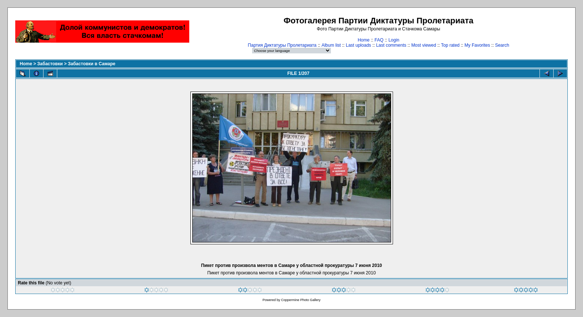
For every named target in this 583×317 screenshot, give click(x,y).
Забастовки (50, 63)
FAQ (378, 40)
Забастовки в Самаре (91, 63)
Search (502, 45)
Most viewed (423, 45)
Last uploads (358, 45)
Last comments (391, 45)
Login (394, 40)
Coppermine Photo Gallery (301, 300)
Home (364, 40)
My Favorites (477, 45)
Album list (331, 45)
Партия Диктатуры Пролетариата (282, 45)
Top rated (450, 45)
